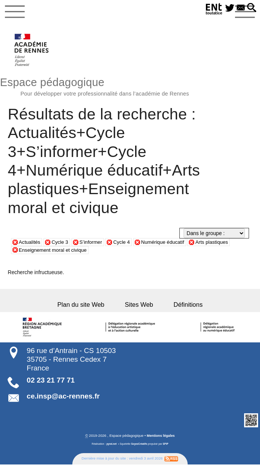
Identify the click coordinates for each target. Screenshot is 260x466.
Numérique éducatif (167, 243)
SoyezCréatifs (139, 445)
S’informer (93, 243)
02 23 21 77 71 (51, 382)
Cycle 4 (125, 243)
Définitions (181, 305)
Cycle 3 (61, 243)
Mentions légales (160, 437)
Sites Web (139, 305)
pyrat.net (111, 445)
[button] (251, 8)
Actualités (30, 243)
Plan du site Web (87, 305)
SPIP (166, 445)
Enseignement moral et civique (54, 251)
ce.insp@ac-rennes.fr (63, 397)
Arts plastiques (218, 243)
